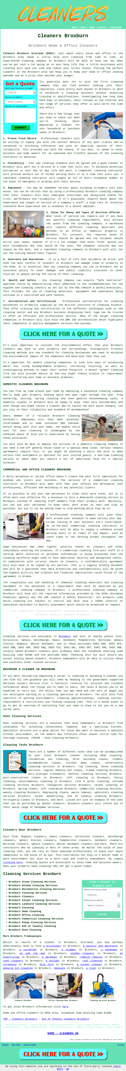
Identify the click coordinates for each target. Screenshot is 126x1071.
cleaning (117, 81)
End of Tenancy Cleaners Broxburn (65, 1019)
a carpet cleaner (89, 964)
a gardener (49, 957)
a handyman (109, 949)
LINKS (83, 27)
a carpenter (28, 949)
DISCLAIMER (115, 27)
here (65, 1006)
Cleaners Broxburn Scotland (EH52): (29, 53)
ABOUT (92, 27)
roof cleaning (92, 960)
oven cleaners (13, 960)
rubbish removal (91, 957)
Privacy (120, 1045)
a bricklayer (52, 946)
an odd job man (32, 953)
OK (67, 1069)
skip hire (47, 964)
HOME (74, 27)
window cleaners (82, 953)
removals (59, 968)
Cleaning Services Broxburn (32, 874)
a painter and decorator (100, 946)
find (14, 836)
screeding (9, 964)
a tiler (91, 968)
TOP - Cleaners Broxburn (20, 1019)
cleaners (9, 72)
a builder (53, 960)
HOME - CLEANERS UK (63, 1033)
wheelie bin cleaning (18, 968)
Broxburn (65, 636)
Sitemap (5, 1045)
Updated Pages (29, 1045)
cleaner (66, 125)
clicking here (12, 862)
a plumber (69, 949)
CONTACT (102, 27)
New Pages (16, 1045)
